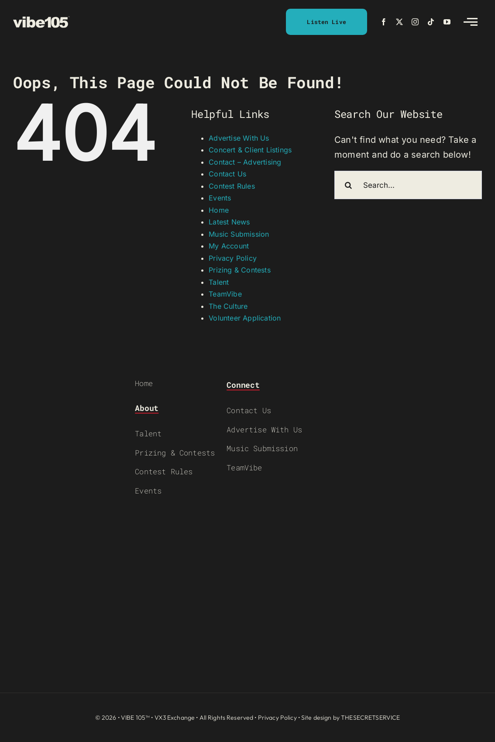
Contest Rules (232, 186)
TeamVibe (225, 294)
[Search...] (408, 185)
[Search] (348, 185)
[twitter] (399, 21)
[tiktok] (430, 21)
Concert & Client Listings (250, 149)
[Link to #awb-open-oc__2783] (471, 22)
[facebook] (383, 21)
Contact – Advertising (245, 162)
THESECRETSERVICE (370, 717)
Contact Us (227, 173)
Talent (219, 282)
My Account (229, 246)
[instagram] (415, 21)
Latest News (229, 221)
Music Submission (239, 234)
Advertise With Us (239, 138)
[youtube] (446, 21)
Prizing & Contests (240, 270)
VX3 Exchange (175, 717)
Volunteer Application (245, 318)
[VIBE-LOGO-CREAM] (41, 20)
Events (220, 197)
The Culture (228, 306)
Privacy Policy (233, 258)
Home (219, 210)
